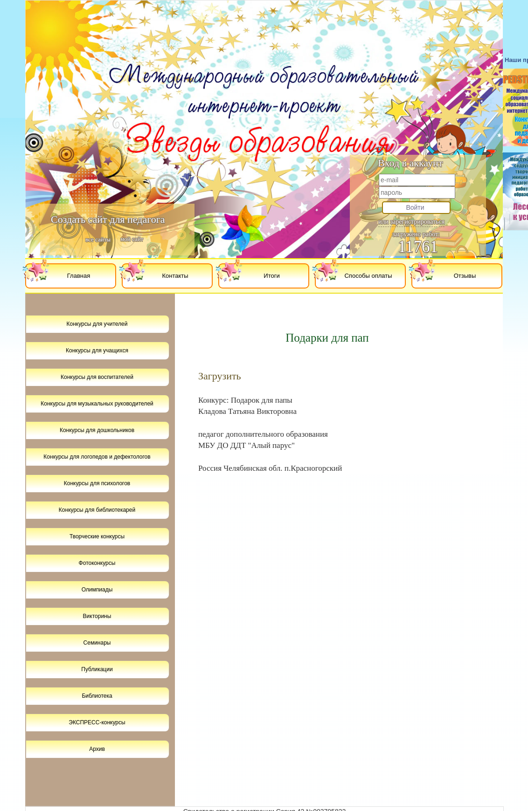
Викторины (97, 616)
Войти (415, 207)
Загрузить (219, 376)
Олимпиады (97, 589)
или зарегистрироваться (411, 221)
